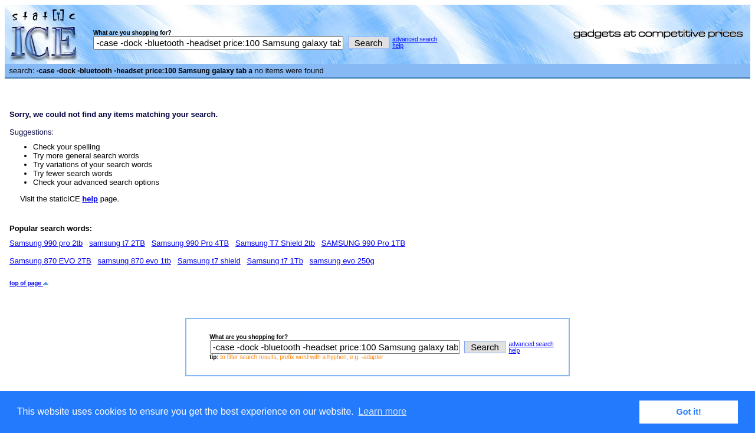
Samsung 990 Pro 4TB (190, 243)
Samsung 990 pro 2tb (46, 243)
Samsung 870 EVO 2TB (50, 260)
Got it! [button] (689, 411)
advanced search (414, 39)
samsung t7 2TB (117, 243)
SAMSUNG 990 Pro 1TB (363, 243)
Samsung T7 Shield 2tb (275, 243)
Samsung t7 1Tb (275, 260)
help (397, 46)
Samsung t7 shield (209, 260)
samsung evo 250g (342, 260)
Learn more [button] (382, 411)
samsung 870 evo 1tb (134, 260)
